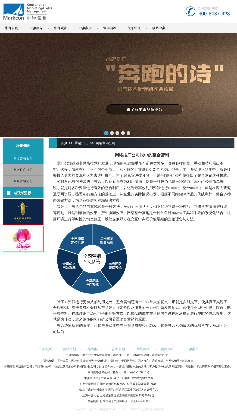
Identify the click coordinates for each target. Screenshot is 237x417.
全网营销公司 (23, 181)
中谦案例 (85, 28)
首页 (64, 143)
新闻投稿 (105, 401)
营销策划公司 (160, 355)
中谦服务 (36, 28)
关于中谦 (134, 28)
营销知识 (109, 28)
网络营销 (129, 163)
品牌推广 (93, 349)
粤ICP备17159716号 (136, 372)
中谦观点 (60, 28)
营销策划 (69, 349)
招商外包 (118, 349)
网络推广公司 (23, 169)
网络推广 (169, 175)
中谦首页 (11, 28)
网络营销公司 (23, 158)
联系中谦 (158, 28)
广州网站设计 (121, 401)
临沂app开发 (140, 401)
